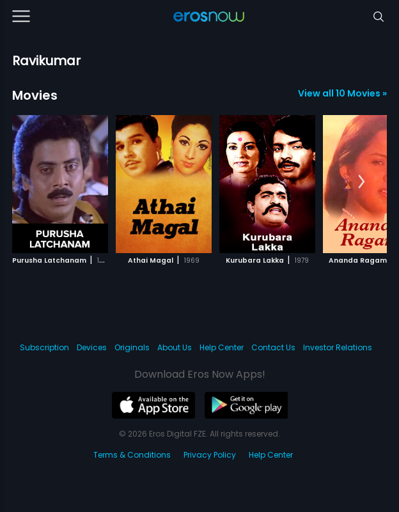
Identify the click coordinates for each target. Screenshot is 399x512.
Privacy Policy (210, 454)
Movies (35, 95)
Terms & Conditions (132, 454)
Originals (132, 347)
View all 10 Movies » (342, 93)
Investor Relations (337, 347)
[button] (361, 182)
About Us (174, 347)
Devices (92, 347)
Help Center (221, 347)
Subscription (44, 347)
